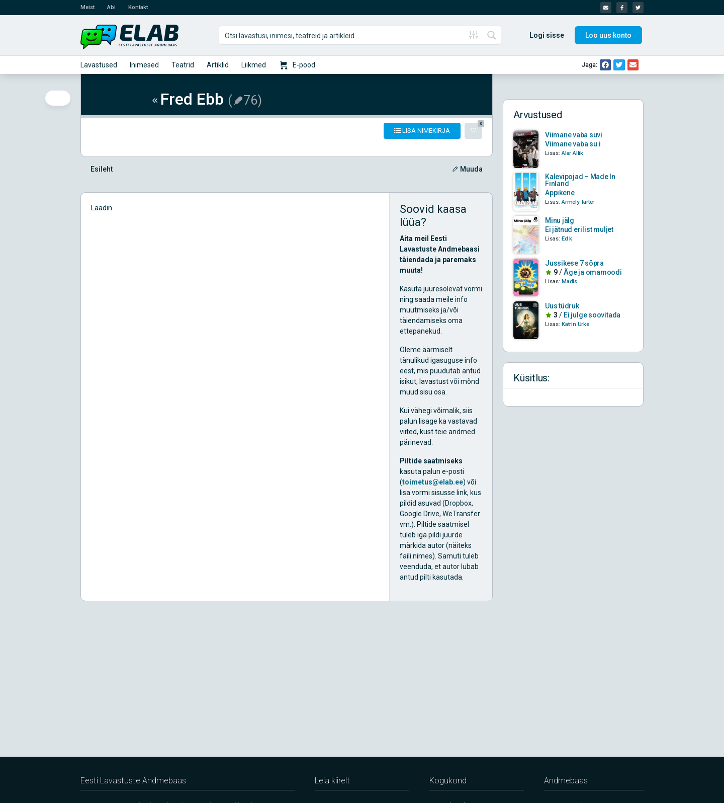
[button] (605, 65)
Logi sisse (546, 35)
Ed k (567, 238)
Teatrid (182, 65)
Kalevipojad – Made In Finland (580, 180)
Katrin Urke (575, 324)
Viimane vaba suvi (573, 134)
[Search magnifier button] (492, 35)
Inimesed (144, 65)
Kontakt (138, 7)
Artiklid (218, 65)
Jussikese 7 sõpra (574, 263)
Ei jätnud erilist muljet (579, 229)
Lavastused (98, 65)
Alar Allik (572, 153)
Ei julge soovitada (592, 315)
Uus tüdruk (562, 305)
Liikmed (253, 65)
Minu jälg (559, 220)
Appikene (559, 193)
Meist (87, 7)
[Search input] (342, 35)
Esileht (101, 169)
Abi (111, 7)
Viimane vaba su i (572, 144)
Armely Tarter (578, 202)
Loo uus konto (608, 35)
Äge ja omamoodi (593, 272)
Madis (569, 281)
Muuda (467, 169)
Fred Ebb (186, 99)
